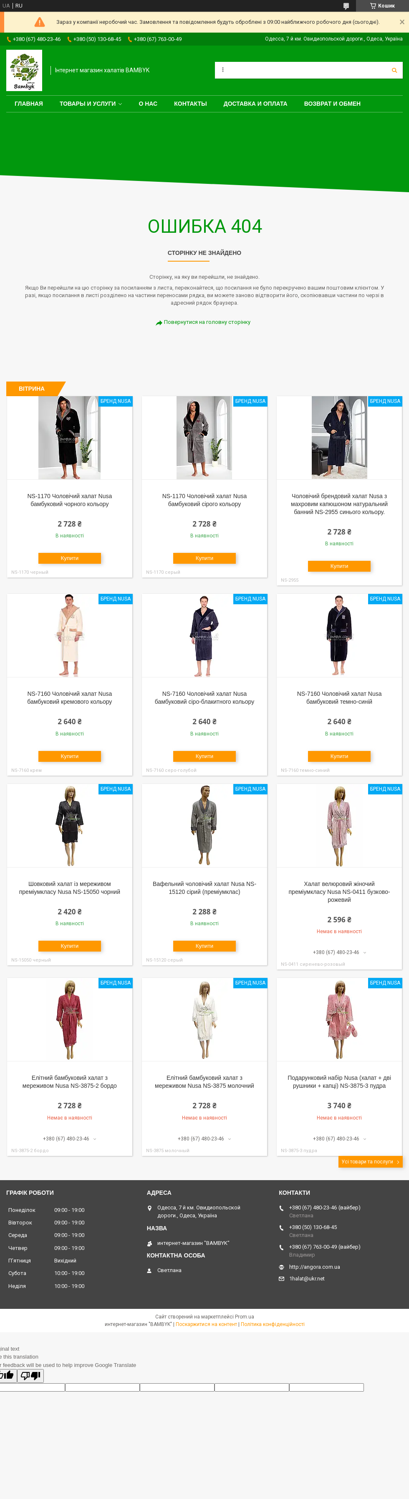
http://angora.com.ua (314, 1267)
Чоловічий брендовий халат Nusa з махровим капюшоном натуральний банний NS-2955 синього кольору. (339, 504)
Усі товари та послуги (367, 1162)
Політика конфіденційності (273, 1324)
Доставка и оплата (256, 103)
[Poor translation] (30, 1376)
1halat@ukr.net (307, 1278)
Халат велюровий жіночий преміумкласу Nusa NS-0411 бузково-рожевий (339, 892)
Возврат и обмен (332, 103)
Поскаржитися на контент (206, 1324)
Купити (70, 558)
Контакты (190, 103)
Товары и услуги (88, 103)
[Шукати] (394, 70)
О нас (148, 103)
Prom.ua (244, 1317)
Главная (29, 103)
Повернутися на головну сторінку (207, 322)
